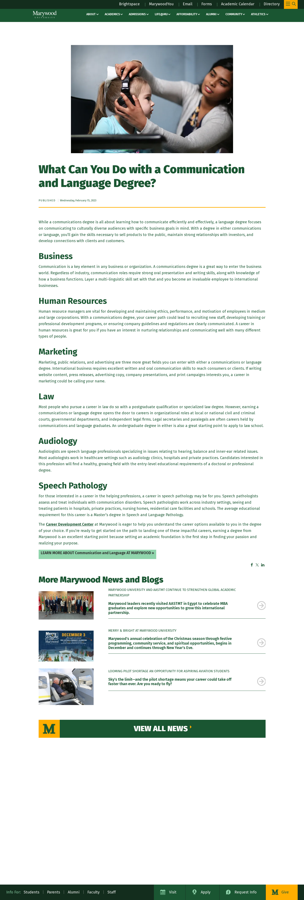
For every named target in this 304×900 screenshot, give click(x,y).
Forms (206, 4)
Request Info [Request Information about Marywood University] (246, 892)
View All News (161, 728)
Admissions (137, 14)
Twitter (257, 565)
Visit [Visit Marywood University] (172, 892)
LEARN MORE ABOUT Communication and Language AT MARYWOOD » (97, 553)
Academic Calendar (237, 4)
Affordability (186, 14)
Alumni (211, 14)
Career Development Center (70, 524)
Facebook (252, 565)
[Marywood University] (45, 14)
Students (31, 892)
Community (233, 14)
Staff (111, 892)
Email (187, 4)
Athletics (258, 14)
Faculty (93, 892)
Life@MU (161, 14)
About (91, 14)
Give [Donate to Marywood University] (285, 892)
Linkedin (263, 565)
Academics (112, 14)
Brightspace (129, 4)
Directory (272, 4)
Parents (53, 892)
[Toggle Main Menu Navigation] (291, 4)
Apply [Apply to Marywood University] (205, 892)
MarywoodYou (161, 4)
